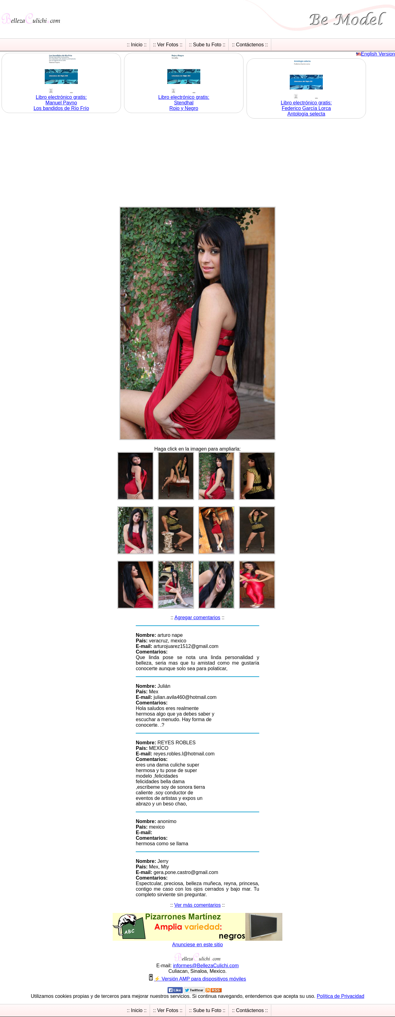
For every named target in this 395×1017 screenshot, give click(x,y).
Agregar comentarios (197, 617)
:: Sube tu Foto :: (207, 44)
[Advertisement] (197, 163)
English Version (378, 54)
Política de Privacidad (340, 996)
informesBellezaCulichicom (206, 965)
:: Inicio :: (137, 44)
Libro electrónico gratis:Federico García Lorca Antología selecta (306, 108)
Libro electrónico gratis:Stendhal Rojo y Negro (183, 103)
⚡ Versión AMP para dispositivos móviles (200, 978)
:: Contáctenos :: (250, 44)
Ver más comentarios (197, 905)
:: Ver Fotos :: (167, 44)
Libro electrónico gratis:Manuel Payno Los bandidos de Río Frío (61, 103)
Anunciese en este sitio (197, 944)
